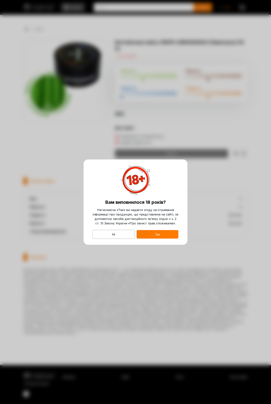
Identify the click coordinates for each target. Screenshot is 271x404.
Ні (113, 234)
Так (157, 234)
